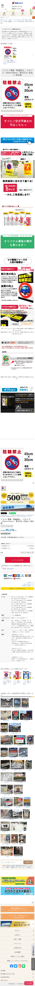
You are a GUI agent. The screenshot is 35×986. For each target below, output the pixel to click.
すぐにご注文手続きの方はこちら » (17, 120)
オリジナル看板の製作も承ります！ (17, 240)
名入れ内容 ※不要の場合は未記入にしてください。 (13, 537)
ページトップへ (32, 902)
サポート (18, 930)
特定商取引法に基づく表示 (8, 974)
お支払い (18, 935)
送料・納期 (17, 939)
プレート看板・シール (10, 20)
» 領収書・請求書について (28, 585)
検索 (33, 17)
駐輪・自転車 (29, 20)
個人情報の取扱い (5, 977)
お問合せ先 (17, 948)
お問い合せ (13, 14)
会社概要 (18, 952)
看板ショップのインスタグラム (17, 961)
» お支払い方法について (28, 584)
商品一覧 (4, 14)
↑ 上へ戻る (29, 983)
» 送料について (30, 582)
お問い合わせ (4, 980)
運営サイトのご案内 (17, 956)
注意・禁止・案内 (20, 20)
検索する (29, 862)
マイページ (23, 14)
